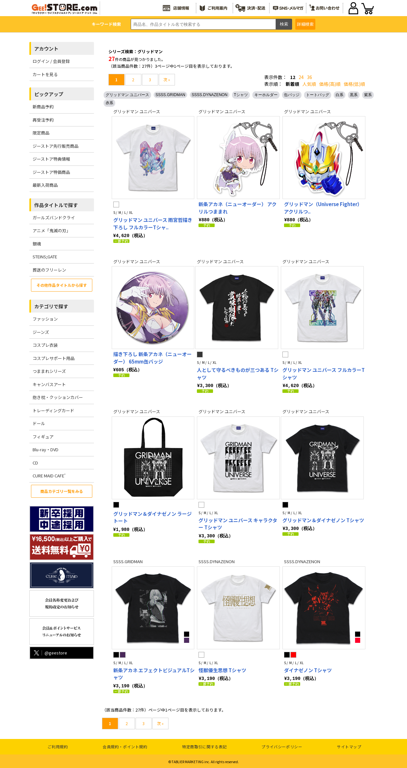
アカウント (46, 48)
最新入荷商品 (45, 185)
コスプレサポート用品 (54, 358)
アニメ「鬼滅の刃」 (51, 230)
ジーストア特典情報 (51, 159)
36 (309, 77)
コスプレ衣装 (45, 345)
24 (301, 77)
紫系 (368, 95)
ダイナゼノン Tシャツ (308, 669)
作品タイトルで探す (56, 205)
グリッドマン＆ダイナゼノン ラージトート (152, 517)
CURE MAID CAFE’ (49, 476)
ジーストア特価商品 (51, 172)
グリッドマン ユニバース (127, 95)
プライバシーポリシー (281, 745)
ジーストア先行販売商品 (55, 146)
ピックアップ (48, 94)
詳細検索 (305, 24)
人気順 (309, 84)
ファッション (45, 319)
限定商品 (41, 133)
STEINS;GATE (45, 257)
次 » (166, 79)
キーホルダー (266, 95)
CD (35, 463)
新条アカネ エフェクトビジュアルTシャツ (154, 673)
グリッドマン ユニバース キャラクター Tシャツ (237, 523)
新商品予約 (43, 107)
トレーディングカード (53, 410)
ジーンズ (41, 332)
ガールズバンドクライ (54, 217)
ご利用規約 (57, 745)
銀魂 (37, 244)
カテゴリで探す (51, 306)
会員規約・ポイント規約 (125, 745)
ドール (39, 423)
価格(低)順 (354, 84)
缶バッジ (292, 95)
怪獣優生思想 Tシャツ (222, 669)
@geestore (50, 653)
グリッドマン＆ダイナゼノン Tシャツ (323, 519)
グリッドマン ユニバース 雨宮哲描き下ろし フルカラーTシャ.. (152, 223)
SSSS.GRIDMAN (170, 95)
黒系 (354, 95)
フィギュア (43, 437)
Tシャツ (241, 95)
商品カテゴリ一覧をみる (61, 491)
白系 (339, 95)
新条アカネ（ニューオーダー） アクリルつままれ (237, 208)
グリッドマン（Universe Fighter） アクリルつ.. (323, 208)
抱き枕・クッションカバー (58, 397)
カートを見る (45, 74)
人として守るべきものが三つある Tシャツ (238, 373)
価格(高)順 (330, 84)
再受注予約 (43, 120)
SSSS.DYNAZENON (210, 95)
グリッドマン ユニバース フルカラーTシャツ (323, 373)
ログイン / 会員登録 (51, 61)
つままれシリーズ (49, 371)
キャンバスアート (49, 384)
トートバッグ (317, 95)
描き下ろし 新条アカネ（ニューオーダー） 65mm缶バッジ (152, 357)
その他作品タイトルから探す (61, 285)
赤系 (109, 103)
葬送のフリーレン (49, 270)
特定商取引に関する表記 (204, 745)
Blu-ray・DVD (45, 449)
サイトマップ (349, 745)
